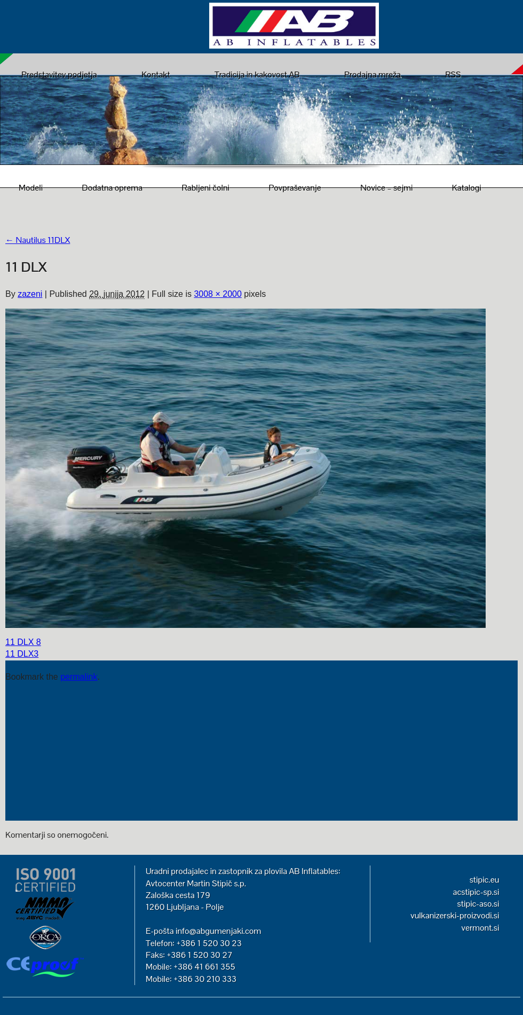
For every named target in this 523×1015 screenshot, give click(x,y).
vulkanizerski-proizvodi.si (454, 915)
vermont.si (480, 927)
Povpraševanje (294, 187)
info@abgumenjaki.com (218, 931)
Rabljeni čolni (205, 187)
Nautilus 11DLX (37, 240)
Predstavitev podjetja (59, 74)
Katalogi (466, 187)
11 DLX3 (21, 653)
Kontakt (155, 74)
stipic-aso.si (478, 903)
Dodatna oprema (112, 187)
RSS (453, 74)
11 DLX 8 (23, 642)
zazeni (30, 293)
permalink (78, 676)
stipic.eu (485, 879)
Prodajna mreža (372, 74)
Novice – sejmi (386, 187)
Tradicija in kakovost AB (257, 74)
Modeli (31, 187)
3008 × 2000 (217, 293)
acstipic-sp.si (476, 892)
